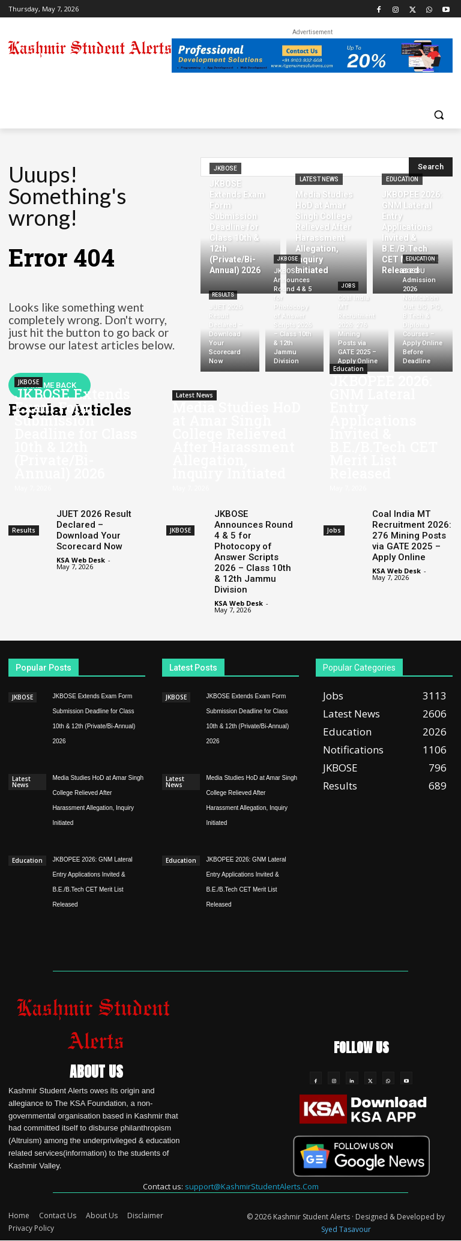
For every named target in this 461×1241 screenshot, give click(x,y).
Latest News (319, 179)
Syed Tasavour (346, 1230)
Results (223, 295)
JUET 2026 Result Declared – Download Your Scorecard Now (93, 530)
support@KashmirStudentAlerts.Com (252, 1186)
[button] (438, 114)
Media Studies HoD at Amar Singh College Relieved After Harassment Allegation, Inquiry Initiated (236, 440)
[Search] (431, 167)
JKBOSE (225, 168)
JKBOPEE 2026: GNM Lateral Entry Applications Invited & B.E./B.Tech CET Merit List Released (384, 427)
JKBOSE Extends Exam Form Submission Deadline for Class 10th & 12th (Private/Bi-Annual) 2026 (75, 433)
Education (402, 179)
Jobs (348, 286)
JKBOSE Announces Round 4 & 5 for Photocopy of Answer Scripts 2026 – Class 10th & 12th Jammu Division (253, 552)
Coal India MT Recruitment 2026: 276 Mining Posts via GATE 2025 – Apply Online (411, 536)
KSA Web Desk (80, 559)
